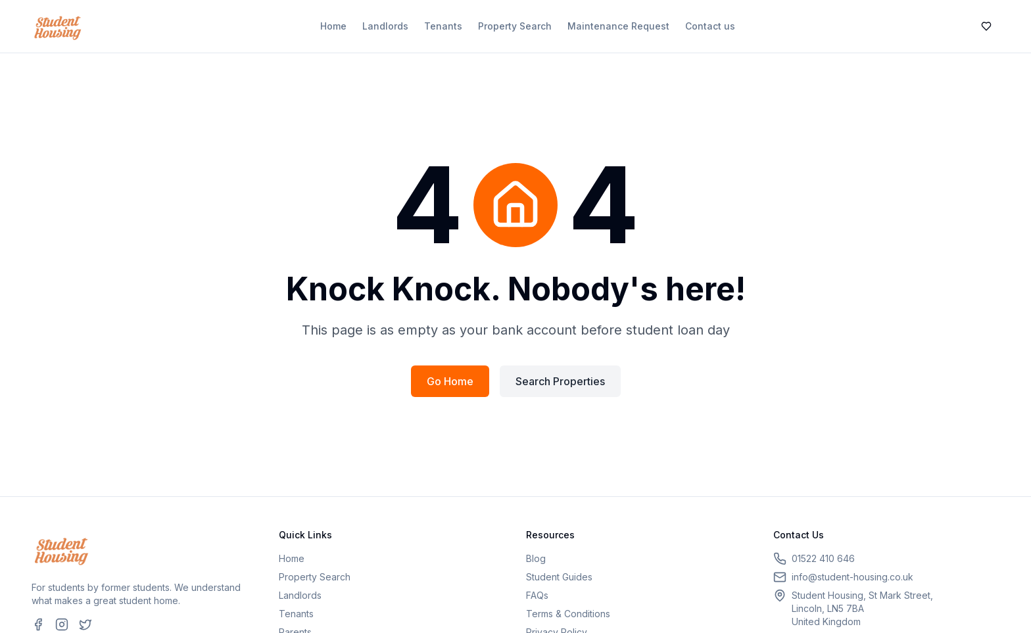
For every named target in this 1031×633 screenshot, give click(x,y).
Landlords (385, 26)
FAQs (537, 595)
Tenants (443, 26)
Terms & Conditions (568, 613)
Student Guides (559, 576)
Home (333, 26)
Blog (536, 558)
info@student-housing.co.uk (852, 576)
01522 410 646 (823, 558)
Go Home (450, 381)
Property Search (515, 26)
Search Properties (560, 381)
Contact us (710, 26)
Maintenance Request (618, 26)
